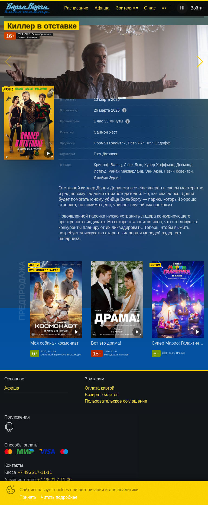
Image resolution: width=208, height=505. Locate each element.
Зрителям (125, 8)
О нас (150, 8)
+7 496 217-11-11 (35, 472)
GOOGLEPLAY (9, 427)
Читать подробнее (59, 497)
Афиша (102, 8)
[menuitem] (76, 8)
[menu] (111, 8)
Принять (28, 497)
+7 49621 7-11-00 (54, 479)
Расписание (76, 8)
